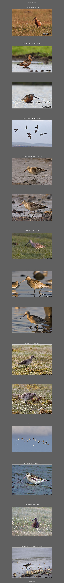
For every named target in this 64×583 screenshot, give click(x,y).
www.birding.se (32, 581)
